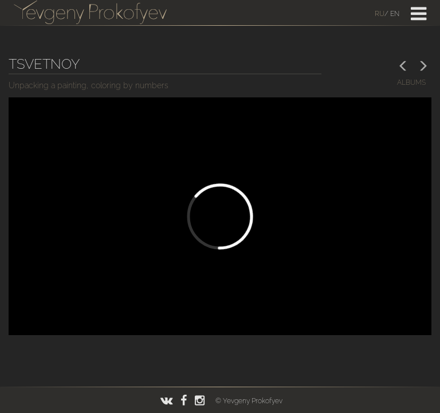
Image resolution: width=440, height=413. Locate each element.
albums (411, 82)
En (394, 14)
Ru (379, 14)
